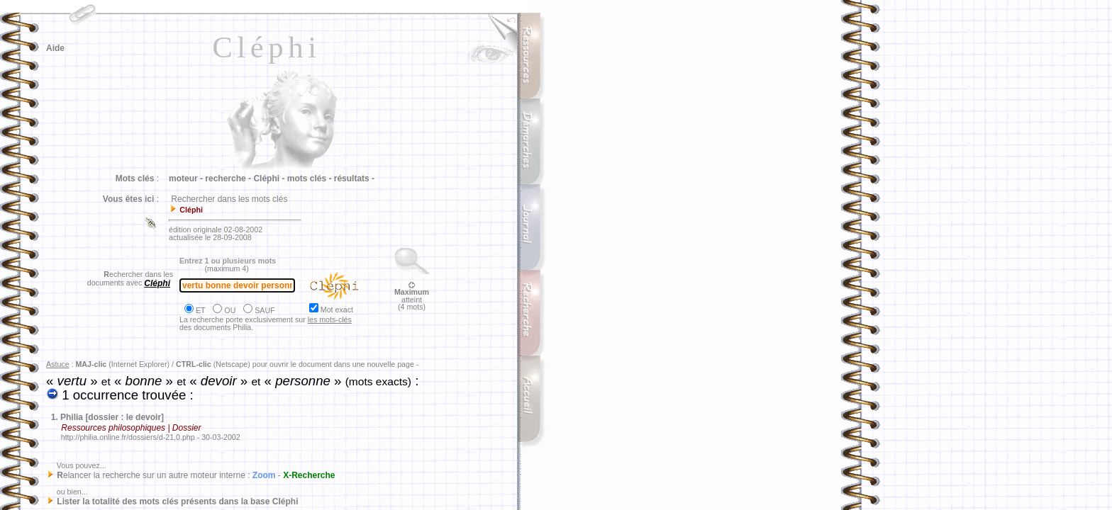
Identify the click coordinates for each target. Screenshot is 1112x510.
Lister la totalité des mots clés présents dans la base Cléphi (177, 501)
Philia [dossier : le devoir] (112, 417)
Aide (55, 48)
